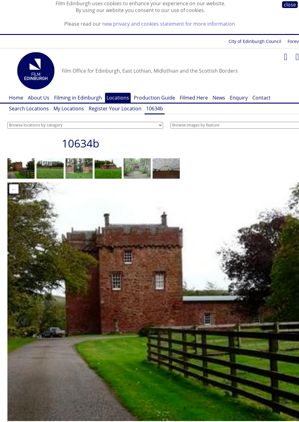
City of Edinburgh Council (255, 41)
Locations (118, 97)
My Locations (68, 108)
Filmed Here (194, 97)
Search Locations (29, 108)
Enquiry (239, 97)
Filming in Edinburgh (78, 97)
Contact (261, 97)
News (219, 97)
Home (16, 97)
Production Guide (154, 97)
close (290, 4)
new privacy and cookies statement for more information (168, 23)
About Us (38, 97)
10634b (154, 108)
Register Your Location (115, 108)
